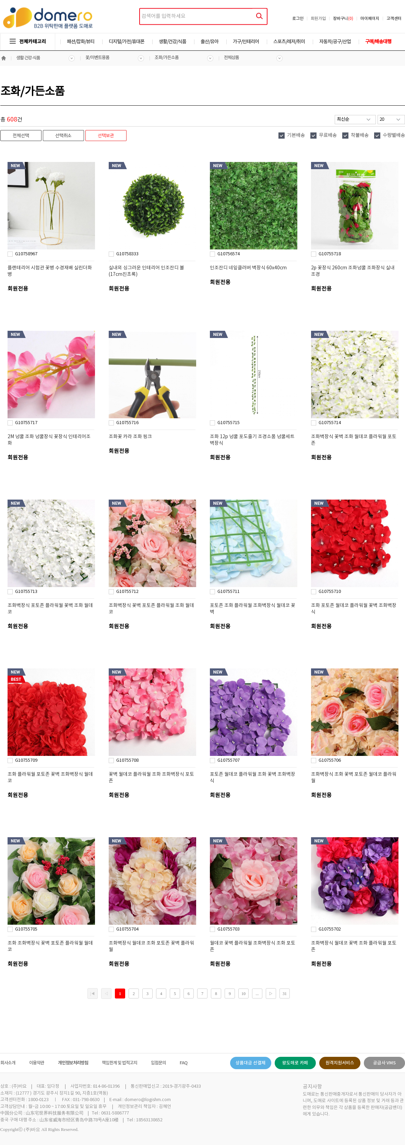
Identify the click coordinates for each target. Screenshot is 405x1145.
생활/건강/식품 (172, 42)
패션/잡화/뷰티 (80, 42)
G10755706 (330, 760)
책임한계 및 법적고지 (119, 1063)
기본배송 (296, 135)
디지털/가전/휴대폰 (126, 42)
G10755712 (127, 591)
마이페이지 (369, 18)
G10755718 (330, 254)
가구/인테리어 (246, 42)
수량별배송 (394, 135)
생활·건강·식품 (28, 58)
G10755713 (26, 591)
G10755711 (228, 591)
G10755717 (26, 422)
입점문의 (158, 1063)
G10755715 (228, 422)
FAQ (183, 1063)
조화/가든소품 (167, 57)
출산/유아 (209, 42)
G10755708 (127, 760)
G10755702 (330, 929)
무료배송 (328, 135)
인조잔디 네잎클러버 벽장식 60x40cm (248, 268)
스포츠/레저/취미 (289, 42)
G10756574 (228, 254)
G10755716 (127, 422)
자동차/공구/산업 (335, 42)
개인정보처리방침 (73, 1063)
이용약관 (36, 1063)
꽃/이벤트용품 (97, 57)
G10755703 (228, 929)
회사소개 (7, 1063)
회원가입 (318, 18)
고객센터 (394, 18)
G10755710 (330, 591)
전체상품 (231, 57)
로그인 (297, 18)
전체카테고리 (28, 42)
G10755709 (26, 760)
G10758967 (26, 254)
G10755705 (26, 929)
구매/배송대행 (378, 42)
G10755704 (127, 929)
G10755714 (330, 422)
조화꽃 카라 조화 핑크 (130, 437)
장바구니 (343, 18)
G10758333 (127, 254)
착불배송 (360, 135)
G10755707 (228, 760)
